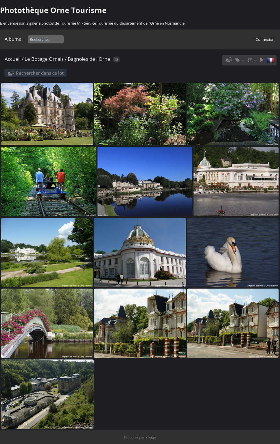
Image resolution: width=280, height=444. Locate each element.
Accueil (13, 59)
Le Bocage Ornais (44, 59)
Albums (13, 39)
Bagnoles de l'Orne (89, 59)
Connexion (265, 39)
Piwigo (150, 437)
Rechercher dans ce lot (40, 73)
